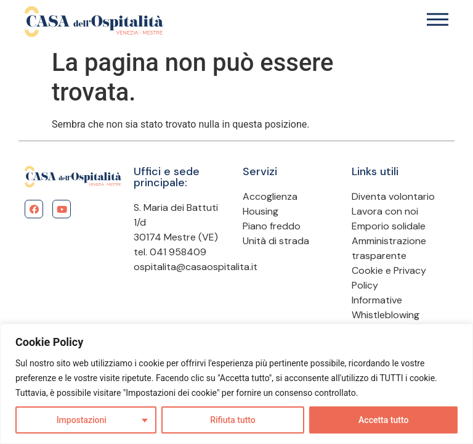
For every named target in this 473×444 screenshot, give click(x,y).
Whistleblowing (385, 314)
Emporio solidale (389, 226)
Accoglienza (270, 196)
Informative (377, 300)
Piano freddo (272, 226)
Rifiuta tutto (233, 420)
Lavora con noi (385, 211)
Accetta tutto (383, 420)
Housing (260, 211)
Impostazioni (82, 420)
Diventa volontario (393, 196)
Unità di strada (276, 240)
